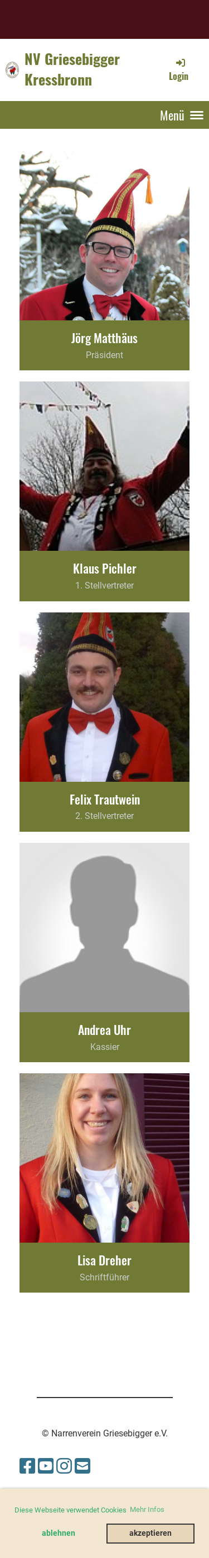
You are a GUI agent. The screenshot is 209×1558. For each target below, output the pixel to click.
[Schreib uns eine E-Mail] (82, 1466)
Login (178, 69)
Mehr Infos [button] (147, 1509)
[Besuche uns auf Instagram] (64, 1466)
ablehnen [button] (58, 1533)
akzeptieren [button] (150, 1533)
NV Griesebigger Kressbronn (72, 69)
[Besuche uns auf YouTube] (46, 1466)
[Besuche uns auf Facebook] (27, 1466)
